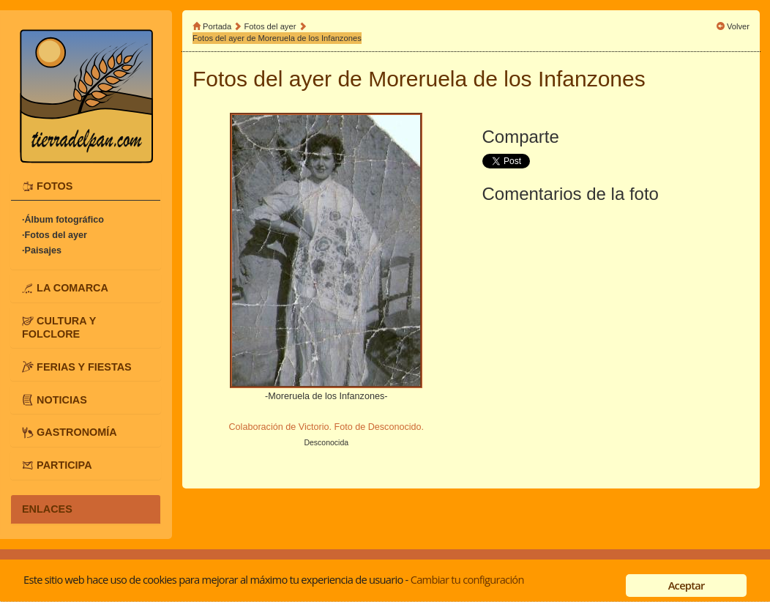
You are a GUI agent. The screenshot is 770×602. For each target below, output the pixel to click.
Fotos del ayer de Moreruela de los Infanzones (277, 38)
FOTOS (54, 186)
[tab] (85, 186)
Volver (738, 26)
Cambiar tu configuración (467, 579)
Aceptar (686, 585)
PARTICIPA (64, 465)
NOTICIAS (62, 399)
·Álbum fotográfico (63, 220)
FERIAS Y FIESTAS (84, 366)
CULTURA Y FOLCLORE (59, 327)
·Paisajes (41, 250)
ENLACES (47, 509)
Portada (217, 26)
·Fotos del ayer (54, 235)
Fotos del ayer (271, 26)
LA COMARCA (72, 288)
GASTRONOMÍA (77, 432)
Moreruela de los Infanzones (507, 79)
